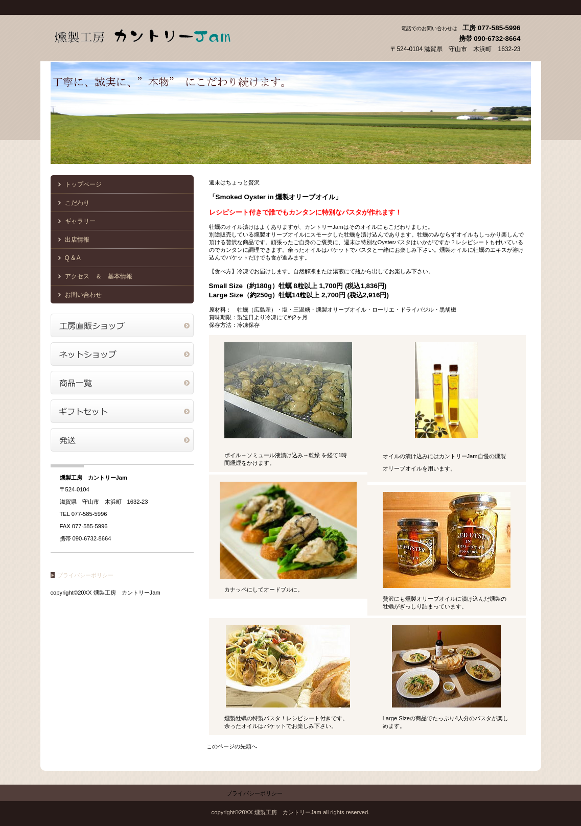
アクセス (122, 325)
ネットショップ (122, 354)
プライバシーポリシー (85, 575)
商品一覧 (122, 382)
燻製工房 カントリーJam (153, 35)
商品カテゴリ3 (122, 440)
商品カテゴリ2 (122, 411)
